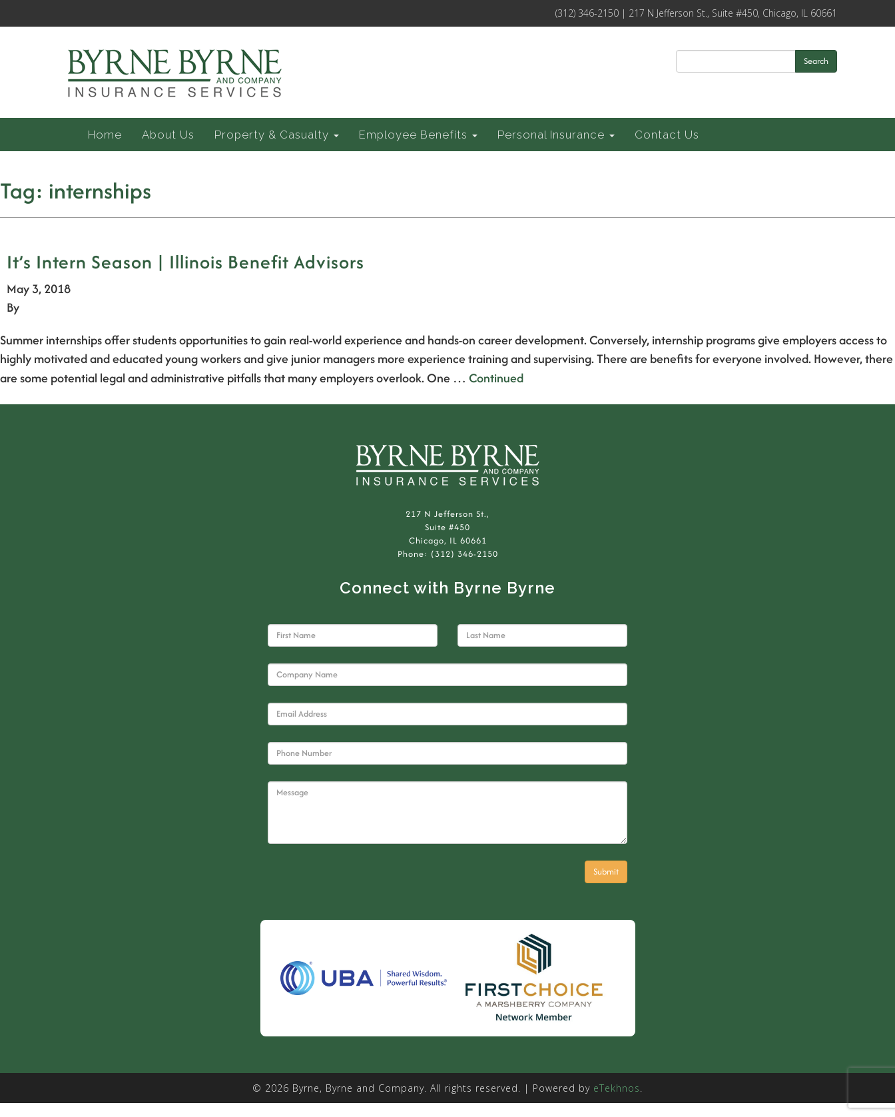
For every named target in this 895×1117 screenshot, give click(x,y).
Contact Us (667, 134)
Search (816, 61)
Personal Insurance (556, 134)
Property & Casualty (276, 134)
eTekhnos (616, 1088)
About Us (168, 134)
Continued (496, 378)
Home (105, 134)
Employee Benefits (418, 134)
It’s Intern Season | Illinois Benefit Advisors (185, 261)
